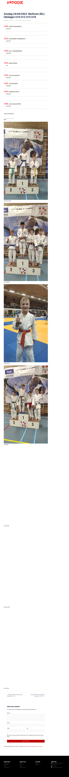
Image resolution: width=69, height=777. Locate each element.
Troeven (21, 763)
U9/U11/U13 (24, 20)
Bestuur (21, 766)
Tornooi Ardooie (23, 767)
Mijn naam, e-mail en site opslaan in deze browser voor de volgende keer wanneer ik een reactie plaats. (25, 736)
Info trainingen (6, 763)
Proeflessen (6, 764)
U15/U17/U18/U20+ (18, 20)
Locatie (5, 766)
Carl (6, 20)
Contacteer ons (7, 767)
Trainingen (49, 3)
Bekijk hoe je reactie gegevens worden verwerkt (33, 746)
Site (27, 728)
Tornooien (54, 3)
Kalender (37, 763)
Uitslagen (28, 20)
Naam (8, 722)
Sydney (24, 775)
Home (45, 3)
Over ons (58, 3)
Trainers (21, 764)
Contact (63, 3)
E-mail (8, 728)
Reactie (8, 713)
